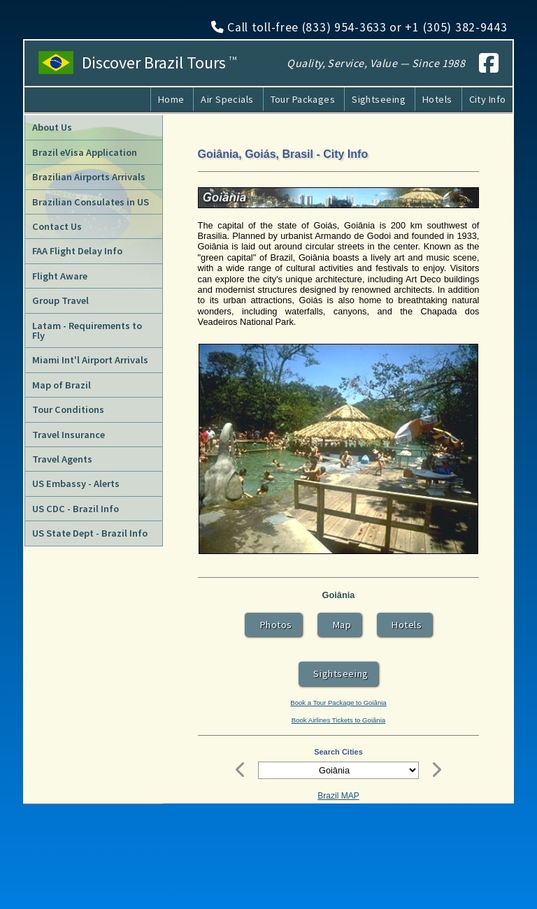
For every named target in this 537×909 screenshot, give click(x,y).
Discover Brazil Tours (160, 62)
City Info (487, 99)
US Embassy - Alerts (76, 483)
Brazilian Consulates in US (90, 202)
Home (171, 99)
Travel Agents (62, 459)
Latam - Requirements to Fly (87, 330)
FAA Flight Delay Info (77, 251)
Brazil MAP (338, 796)
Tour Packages (303, 99)
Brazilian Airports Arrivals (88, 176)
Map (340, 624)
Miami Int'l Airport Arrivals (90, 360)
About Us (52, 127)
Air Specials (227, 99)
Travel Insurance (68, 434)
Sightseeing (379, 99)
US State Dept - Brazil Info (90, 533)
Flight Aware (59, 276)
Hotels (437, 99)
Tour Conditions (68, 409)
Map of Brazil (61, 385)
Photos (273, 624)
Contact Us (57, 226)
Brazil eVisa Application (84, 152)
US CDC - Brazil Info (75, 508)
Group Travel (60, 300)
